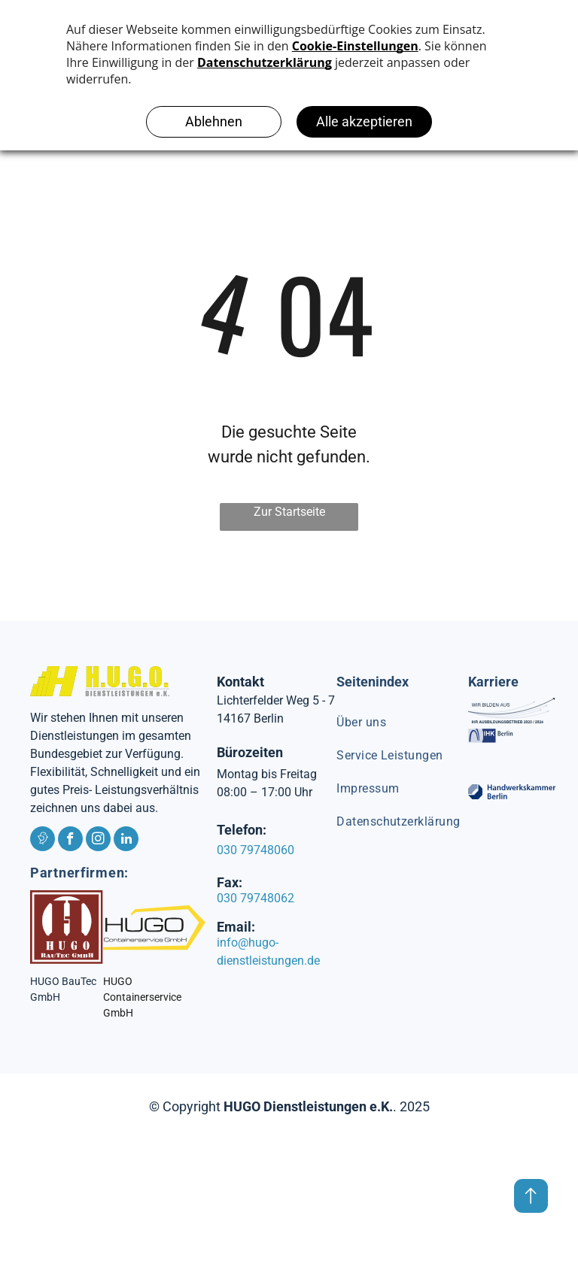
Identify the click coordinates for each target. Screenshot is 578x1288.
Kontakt (240, 681)
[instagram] (98, 840)
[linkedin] (126, 840)
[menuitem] (404, 722)
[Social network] (42, 840)
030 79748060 (255, 850)
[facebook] (70, 840)
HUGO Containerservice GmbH (142, 997)
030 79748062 (255, 898)
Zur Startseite (289, 512)
